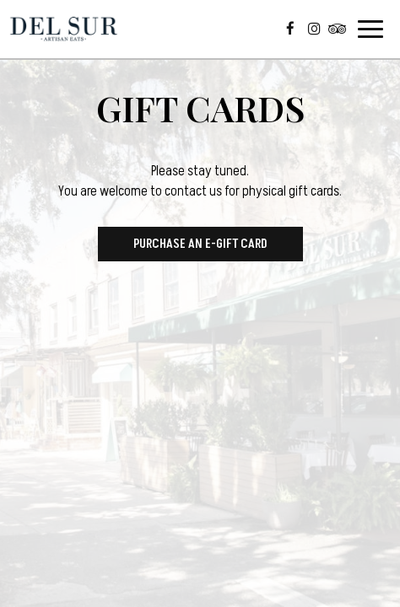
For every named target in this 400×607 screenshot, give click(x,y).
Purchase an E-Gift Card (200, 244)
